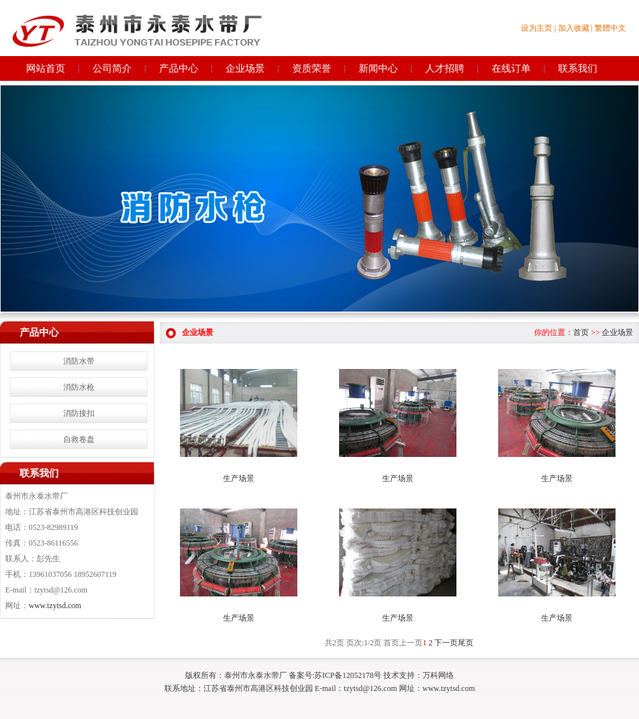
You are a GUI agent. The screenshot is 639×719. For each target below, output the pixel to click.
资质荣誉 (311, 68)
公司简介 (112, 68)
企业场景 (245, 68)
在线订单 (511, 68)
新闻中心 (378, 68)
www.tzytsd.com (55, 605)
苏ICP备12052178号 (347, 675)
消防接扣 (79, 413)
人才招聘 (444, 68)
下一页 (446, 642)
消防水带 (79, 361)
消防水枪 (79, 387)
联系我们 (577, 68)
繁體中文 (610, 28)
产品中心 (178, 68)
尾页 (465, 642)
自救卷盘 (79, 439)
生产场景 (238, 478)
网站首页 (45, 68)
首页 (581, 332)
